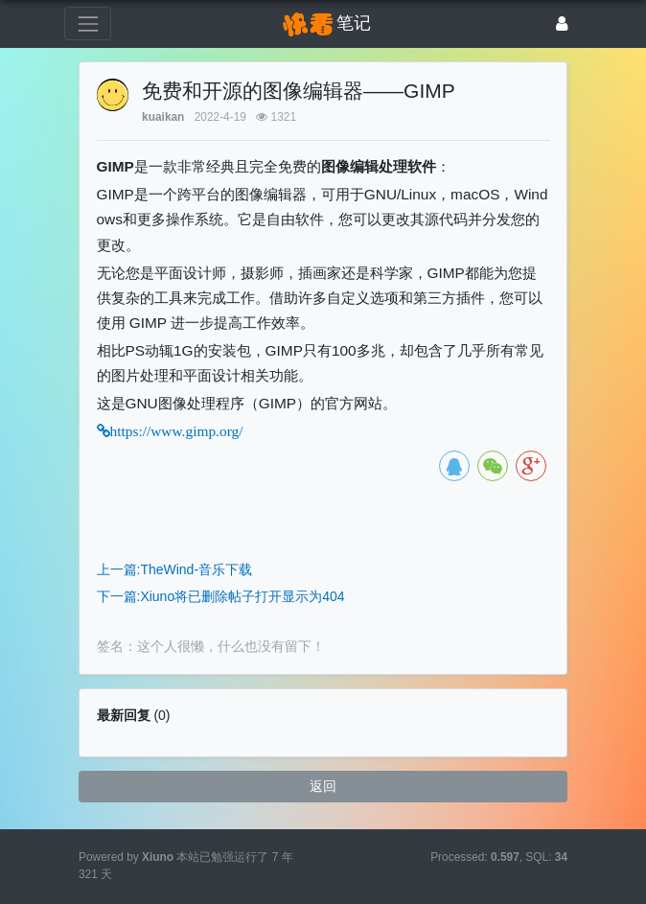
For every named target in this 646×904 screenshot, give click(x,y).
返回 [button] (323, 786)
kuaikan (163, 117)
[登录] (562, 23)
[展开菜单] (87, 23)
